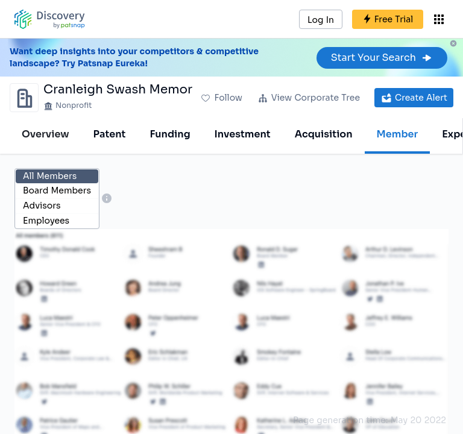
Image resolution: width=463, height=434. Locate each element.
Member (397, 134)
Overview (45, 134)
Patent (109, 134)
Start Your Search (382, 57)
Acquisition (324, 134)
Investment (243, 134)
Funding (170, 134)
